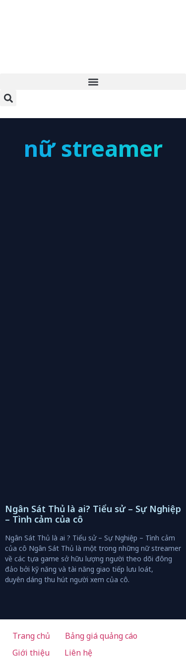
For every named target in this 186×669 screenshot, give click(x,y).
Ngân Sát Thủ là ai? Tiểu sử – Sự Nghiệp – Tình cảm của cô (93, 514)
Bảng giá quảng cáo (101, 635)
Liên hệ (78, 652)
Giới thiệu (31, 652)
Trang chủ (31, 635)
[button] (93, 81)
